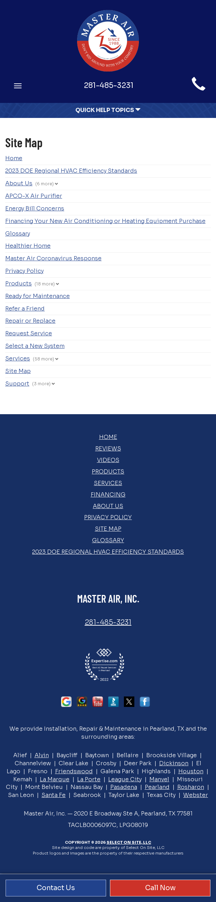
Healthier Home (28, 245)
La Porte (88, 779)
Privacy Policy (24, 271)
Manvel (159, 779)
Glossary (17, 233)
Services (17, 358)
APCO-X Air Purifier (33, 196)
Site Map (18, 371)
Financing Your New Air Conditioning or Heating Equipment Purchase (105, 221)
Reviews (108, 448)
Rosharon (190, 787)
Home (13, 158)
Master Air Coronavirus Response (53, 258)
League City (125, 779)
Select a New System (35, 346)
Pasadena (123, 787)
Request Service (28, 333)
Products (18, 283)
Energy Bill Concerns (34, 208)
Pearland (157, 787)
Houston (190, 771)
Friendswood (74, 771)
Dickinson (173, 763)
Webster (195, 795)
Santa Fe (54, 795)
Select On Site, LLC (128, 842)
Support (17, 383)
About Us (18, 183)
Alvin (42, 755)
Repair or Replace (30, 321)
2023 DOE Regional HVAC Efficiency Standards (71, 170)
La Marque (54, 779)
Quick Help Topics (108, 110)
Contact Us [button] (56, 888)
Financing (108, 494)
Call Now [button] (160, 888)
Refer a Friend (25, 308)
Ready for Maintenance (37, 296)
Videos (108, 460)
